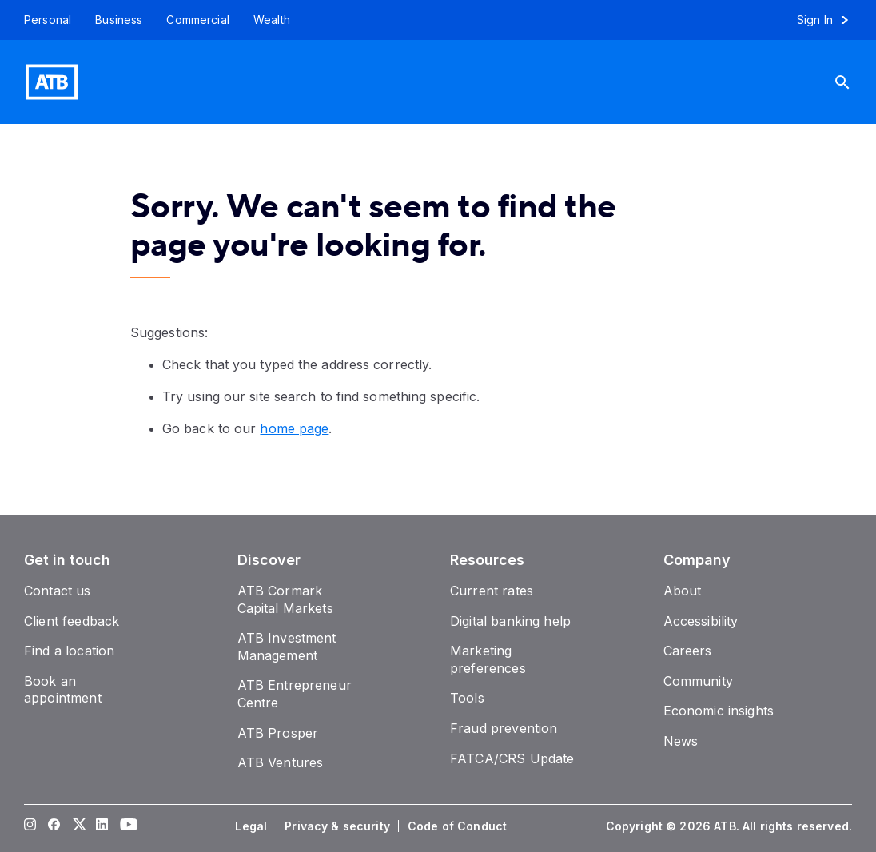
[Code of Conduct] (458, 826)
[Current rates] (491, 591)
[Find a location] (69, 651)
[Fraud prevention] (503, 728)
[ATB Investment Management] (286, 646)
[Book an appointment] (63, 690)
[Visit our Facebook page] (54, 826)
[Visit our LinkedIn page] (102, 826)
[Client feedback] (71, 621)
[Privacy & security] (338, 826)
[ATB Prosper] (278, 733)
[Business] (118, 20)
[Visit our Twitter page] (78, 826)
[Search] (849, 82)
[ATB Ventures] (280, 762)
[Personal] (41, 20)
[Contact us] (57, 591)
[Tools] (467, 698)
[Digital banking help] (510, 621)
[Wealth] (271, 20)
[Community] (698, 681)
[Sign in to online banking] (830, 20)
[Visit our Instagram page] (30, 826)
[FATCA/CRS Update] (512, 758)
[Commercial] (197, 20)
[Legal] (252, 826)
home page (294, 428)
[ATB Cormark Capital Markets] (285, 599)
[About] (682, 591)
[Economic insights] (718, 711)
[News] (681, 741)
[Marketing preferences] (488, 659)
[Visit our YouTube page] (126, 826)
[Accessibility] (701, 621)
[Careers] (687, 651)
